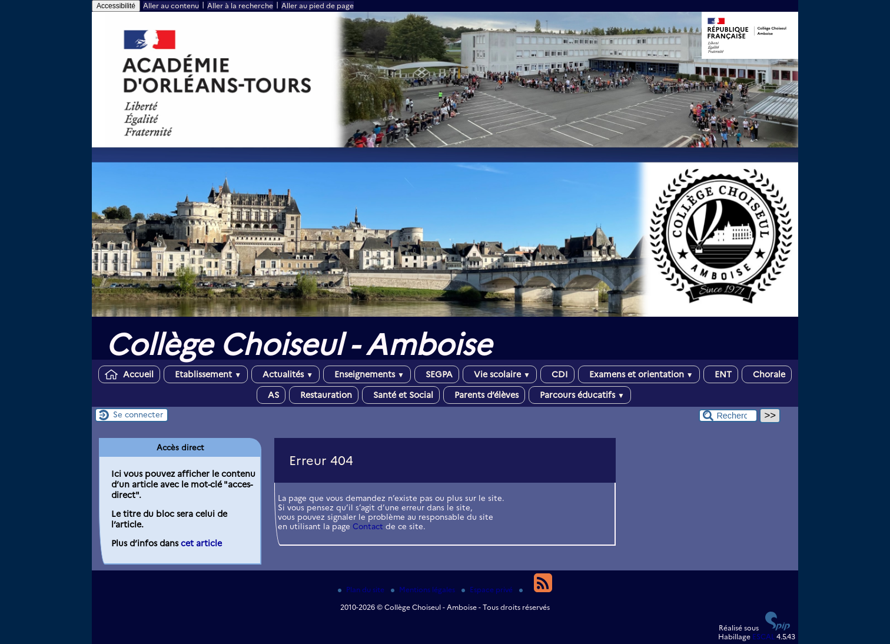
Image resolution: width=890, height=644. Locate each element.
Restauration (323, 395)
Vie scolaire (499, 374)
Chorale (766, 374)
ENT (721, 374)
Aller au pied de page (317, 5)
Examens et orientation (639, 374)
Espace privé (487, 589)
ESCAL (763, 636)
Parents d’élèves (484, 395)
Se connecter (138, 414)
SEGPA (437, 374)
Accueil (129, 374)
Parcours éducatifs (580, 395)
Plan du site (362, 589)
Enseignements (367, 374)
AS (271, 395)
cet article (201, 543)
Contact (368, 526)
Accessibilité (116, 6)
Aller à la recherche (240, 5)
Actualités (285, 374)
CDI (557, 374)
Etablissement (205, 374)
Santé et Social (400, 395)
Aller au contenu (171, 5)
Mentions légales (424, 589)
